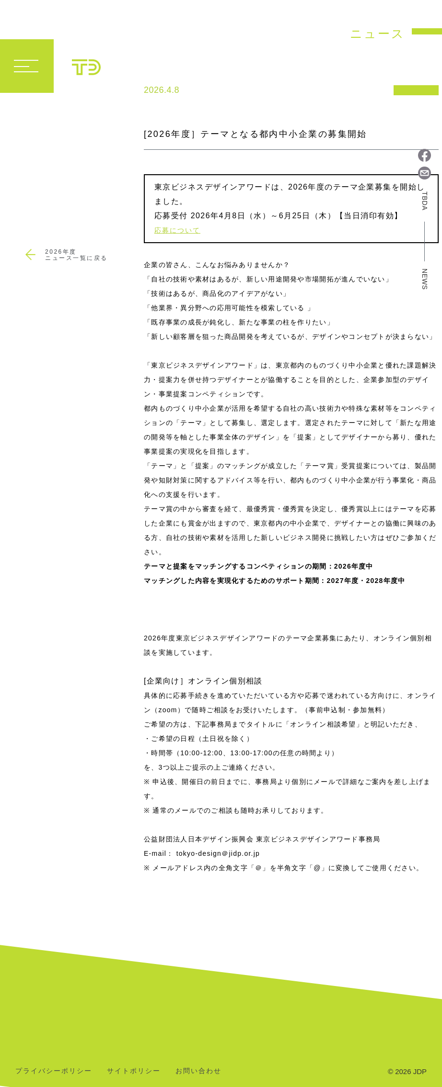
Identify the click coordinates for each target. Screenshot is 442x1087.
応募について (177, 230)
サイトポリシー (134, 1071)
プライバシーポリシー (53, 1071)
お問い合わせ (198, 1071)
